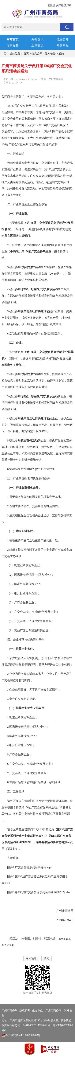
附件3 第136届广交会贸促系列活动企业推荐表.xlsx (38, 892)
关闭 (46, 958)
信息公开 (37, 53)
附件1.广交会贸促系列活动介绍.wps (29, 867)
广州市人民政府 (11, 5)
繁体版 (51, 5)
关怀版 (60, 5)
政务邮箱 (27, 5)
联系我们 (66, 1020)
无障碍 (68, 5)
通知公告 (50, 53)
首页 (26, 53)
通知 (61, 53)
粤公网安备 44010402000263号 (21, 1035)
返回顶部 (31, 958)
